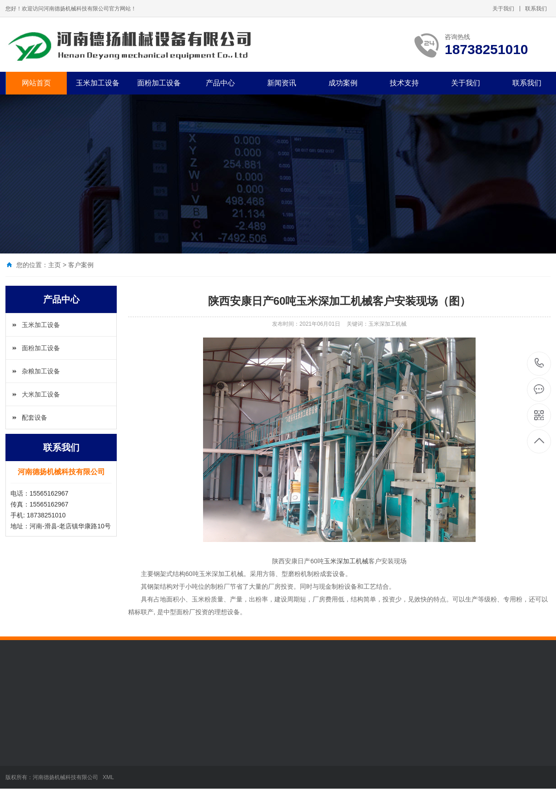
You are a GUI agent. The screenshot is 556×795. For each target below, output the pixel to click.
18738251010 (539, 363)
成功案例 (342, 83)
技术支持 (404, 83)
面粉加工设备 (159, 83)
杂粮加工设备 (41, 371)
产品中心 (220, 83)
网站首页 (36, 83)
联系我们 (536, 8)
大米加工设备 (41, 394)
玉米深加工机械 (346, 561)
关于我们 (503, 8)
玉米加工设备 (97, 83)
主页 (54, 264)
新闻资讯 (281, 83)
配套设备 (34, 417)
